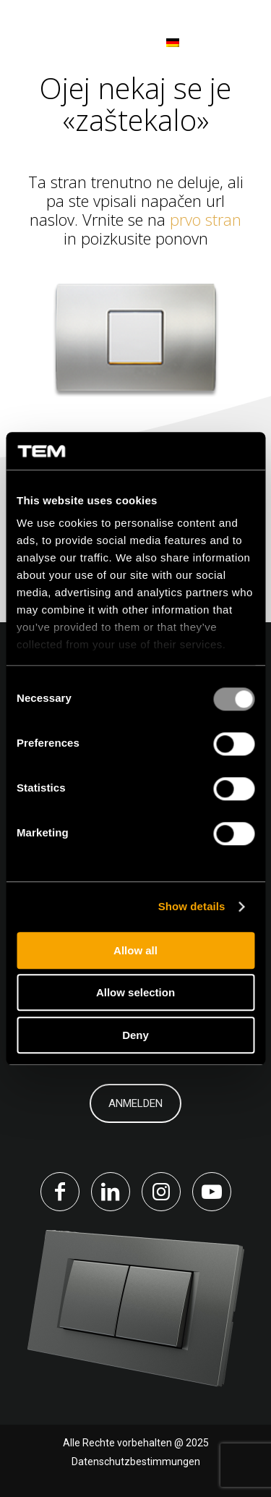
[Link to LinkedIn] (110, 1191)
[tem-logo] (73, 43)
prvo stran (205, 219)
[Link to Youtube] (211, 1191)
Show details (191, 907)
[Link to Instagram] (161, 1191)
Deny (135, 1035)
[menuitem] (153, 43)
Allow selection (135, 993)
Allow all (135, 950)
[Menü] (236, 43)
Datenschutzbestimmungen (136, 1461)
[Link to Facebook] (59, 1191)
